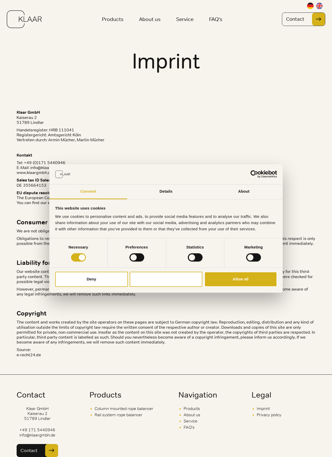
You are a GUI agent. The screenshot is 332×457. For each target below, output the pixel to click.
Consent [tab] (88, 191)
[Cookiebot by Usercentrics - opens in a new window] (254, 174)
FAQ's (215, 19)
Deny (91, 279)
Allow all (240, 279)
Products (112, 19)
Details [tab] (166, 191)
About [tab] (244, 191)
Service (184, 19)
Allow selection (166, 279)
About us (150, 19)
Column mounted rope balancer (124, 408)
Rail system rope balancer (118, 415)
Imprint (263, 408)
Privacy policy (269, 415)
